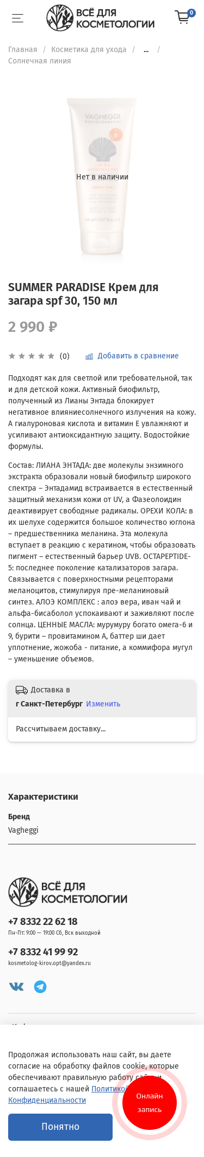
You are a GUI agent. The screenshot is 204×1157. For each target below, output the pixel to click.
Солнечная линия (39, 61)
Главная (23, 49)
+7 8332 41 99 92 (43, 952)
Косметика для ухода (89, 49)
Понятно (60, 1127)
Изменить (103, 704)
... (146, 50)
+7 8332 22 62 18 (43, 922)
